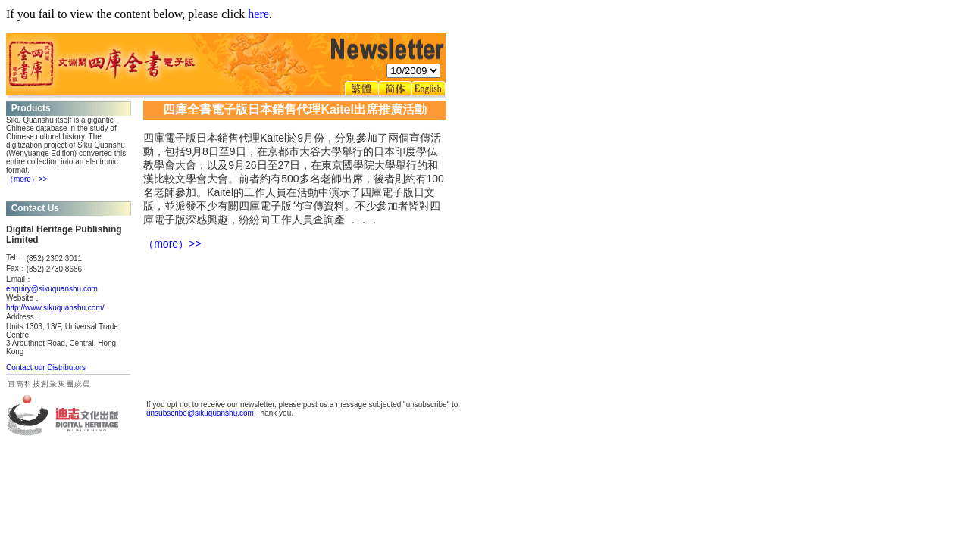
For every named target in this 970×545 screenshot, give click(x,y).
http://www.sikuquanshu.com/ (55, 308)
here (258, 14)
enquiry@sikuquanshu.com (52, 289)
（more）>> (26, 179)
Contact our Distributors (46, 367)
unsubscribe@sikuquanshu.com (200, 413)
